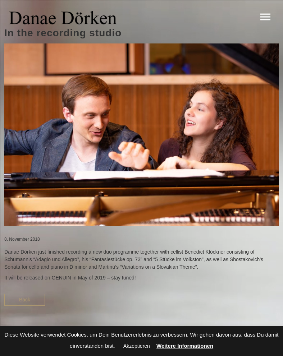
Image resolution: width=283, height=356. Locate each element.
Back (24, 299)
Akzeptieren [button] (136, 346)
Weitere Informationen (184, 346)
